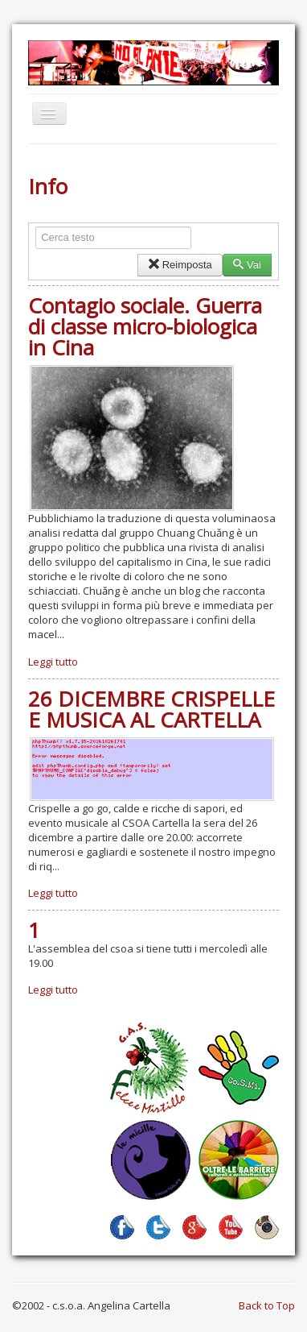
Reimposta (179, 265)
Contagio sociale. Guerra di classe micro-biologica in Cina (145, 326)
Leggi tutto (53, 661)
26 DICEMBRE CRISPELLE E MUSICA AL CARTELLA (151, 709)
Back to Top (267, 1305)
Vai (247, 265)
